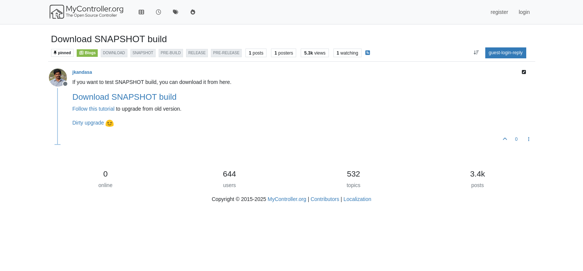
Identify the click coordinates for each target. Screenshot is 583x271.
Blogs (87, 52)
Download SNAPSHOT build (125, 97)
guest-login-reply (506, 52)
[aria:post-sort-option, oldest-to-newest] (476, 52)
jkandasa (82, 72)
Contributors (324, 199)
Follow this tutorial (94, 109)
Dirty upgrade (88, 123)
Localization (357, 199)
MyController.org (287, 199)
